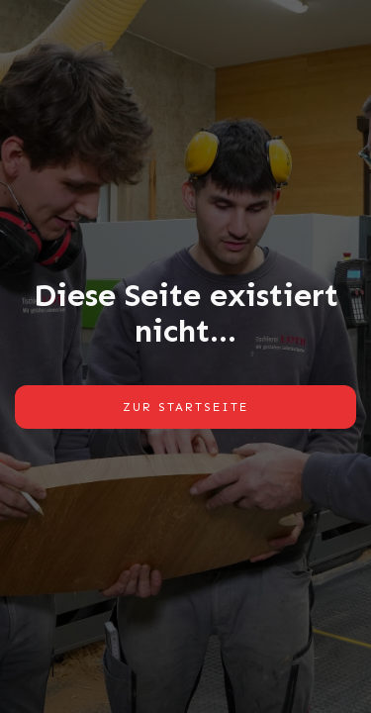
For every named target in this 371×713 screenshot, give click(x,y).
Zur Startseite (185, 407)
